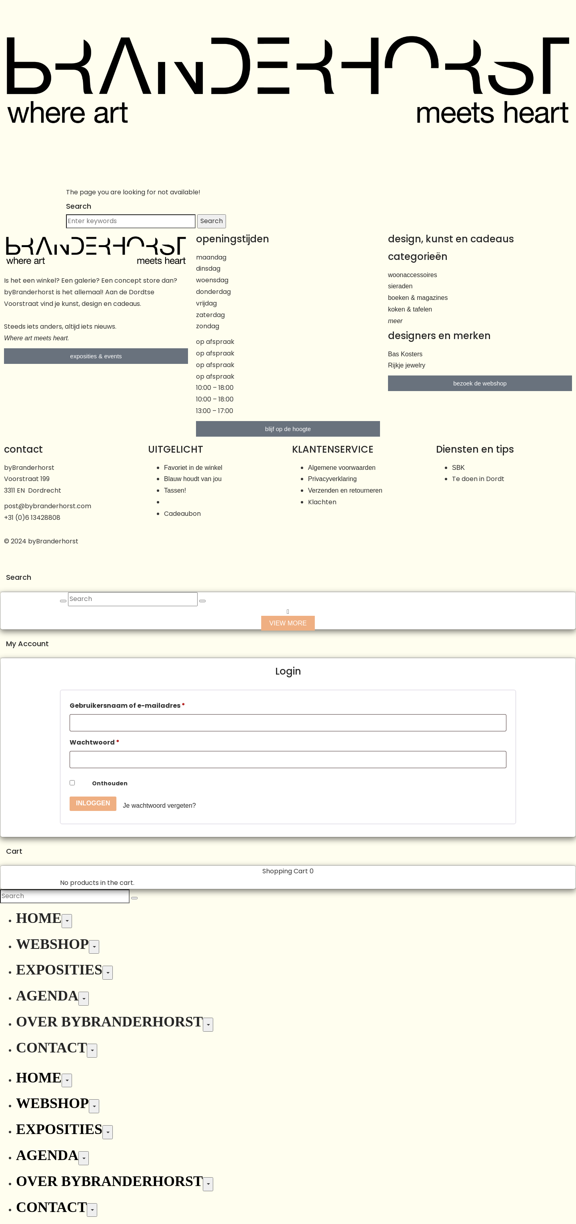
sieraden (400, 286)
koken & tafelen (410, 309)
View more (287, 623)
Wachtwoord (95, 742)
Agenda (47, 996)
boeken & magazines (418, 297)
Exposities (59, 970)
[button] (288, 15)
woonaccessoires (412, 275)
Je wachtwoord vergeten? (159, 805)
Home (39, 918)
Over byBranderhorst (109, 1022)
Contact (51, 1048)
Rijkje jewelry (406, 365)
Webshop (52, 944)
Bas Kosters (405, 354)
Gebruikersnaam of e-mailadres (127, 705)
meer (395, 320)
